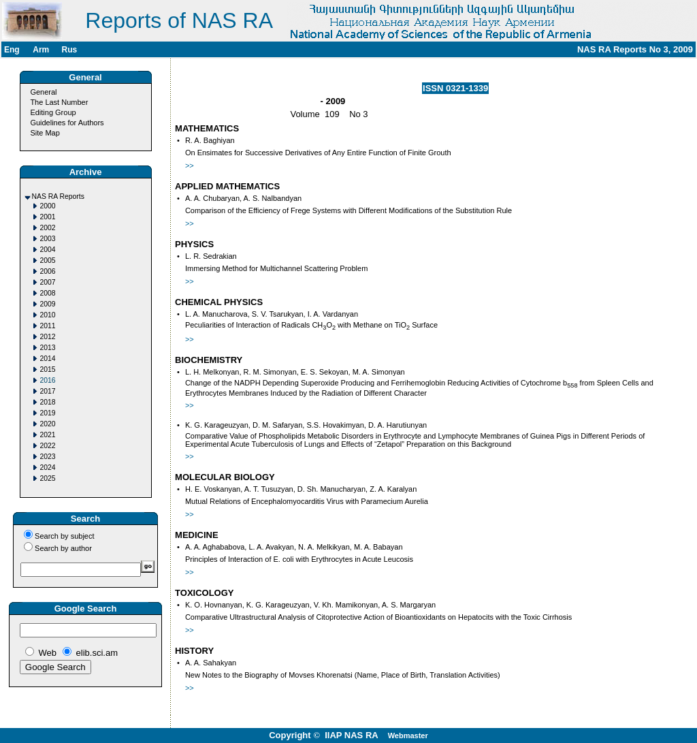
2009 (48, 304)
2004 (48, 249)
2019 (48, 413)
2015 (48, 369)
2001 (48, 217)
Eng (12, 49)
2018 (48, 402)
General (43, 92)
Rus (69, 49)
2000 (48, 206)
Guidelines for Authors (66, 122)
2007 (48, 282)
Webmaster (408, 735)
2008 (48, 293)
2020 (48, 424)
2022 (48, 445)
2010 (48, 315)
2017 (48, 391)
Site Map (44, 133)
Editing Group (53, 112)
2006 (48, 271)
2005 (48, 260)
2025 (48, 478)
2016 (48, 380)
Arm (41, 49)
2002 (48, 228)
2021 (48, 435)
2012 (48, 337)
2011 (48, 326)
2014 (48, 358)
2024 (48, 467)
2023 (48, 456)
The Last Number (59, 102)
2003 (48, 238)
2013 (48, 347)
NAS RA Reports (58, 196)
